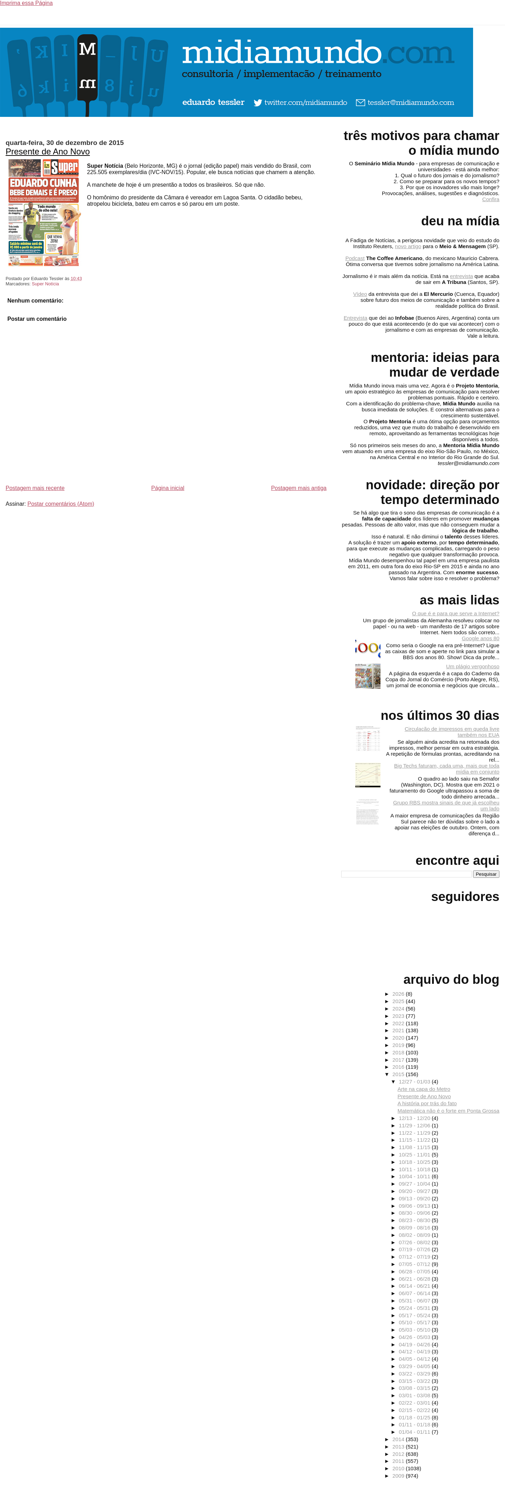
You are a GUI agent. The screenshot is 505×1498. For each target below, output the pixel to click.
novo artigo (408, 246)
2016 (399, 1067)
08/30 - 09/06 (415, 1213)
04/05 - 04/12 (415, 1359)
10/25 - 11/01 (415, 1155)
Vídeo (360, 294)
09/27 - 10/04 (415, 1184)
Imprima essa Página (26, 3)
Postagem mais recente (35, 488)
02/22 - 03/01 (415, 1403)
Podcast (355, 258)
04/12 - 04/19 (415, 1351)
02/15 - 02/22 (415, 1410)
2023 (399, 1016)
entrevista (461, 276)
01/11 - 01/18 (415, 1424)
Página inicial (167, 488)
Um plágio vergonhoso (472, 666)
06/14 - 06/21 (415, 1286)
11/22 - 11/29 (415, 1133)
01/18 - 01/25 (415, 1417)
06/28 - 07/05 (415, 1271)
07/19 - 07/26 (415, 1249)
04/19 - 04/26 (415, 1344)
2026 (399, 994)
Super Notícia (45, 283)
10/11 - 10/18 (415, 1169)
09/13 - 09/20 (415, 1198)
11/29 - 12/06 (415, 1125)
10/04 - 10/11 (415, 1176)
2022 (399, 1023)
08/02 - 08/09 (415, 1235)
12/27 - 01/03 (415, 1082)
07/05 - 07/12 (415, 1264)
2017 (399, 1060)
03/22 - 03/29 (415, 1374)
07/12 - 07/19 (415, 1257)
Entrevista (356, 318)
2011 (399, 1461)
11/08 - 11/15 (415, 1147)
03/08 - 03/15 (415, 1388)
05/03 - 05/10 (415, 1330)
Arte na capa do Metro (424, 1089)
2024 (399, 1009)
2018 (399, 1052)
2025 (399, 1001)
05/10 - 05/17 (415, 1322)
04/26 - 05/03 (415, 1337)
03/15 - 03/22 (415, 1381)
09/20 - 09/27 (415, 1191)
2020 (399, 1038)
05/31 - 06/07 (415, 1301)
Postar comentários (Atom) (60, 504)
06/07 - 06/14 (415, 1293)
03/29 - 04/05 (415, 1366)
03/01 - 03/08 (415, 1395)
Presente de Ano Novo (48, 151)
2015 (399, 1074)
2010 (399, 1468)
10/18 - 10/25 (415, 1162)
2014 (399, 1439)
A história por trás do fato (427, 1103)
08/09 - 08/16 (415, 1228)
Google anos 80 (480, 638)
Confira (490, 199)
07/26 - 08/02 (415, 1242)
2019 (399, 1045)
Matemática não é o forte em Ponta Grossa (448, 1111)
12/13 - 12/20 (415, 1118)
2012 (399, 1454)
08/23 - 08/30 (415, 1220)
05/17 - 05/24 (415, 1315)
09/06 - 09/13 (415, 1206)
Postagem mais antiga (298, 488)
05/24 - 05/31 (415, 1308)
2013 (399, 1447)
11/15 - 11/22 (415, 1140)
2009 (399, 1476)
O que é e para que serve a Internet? (455, 613)
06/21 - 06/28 (415, 1279)
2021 (399, 1030)
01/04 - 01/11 (415, 1432)
